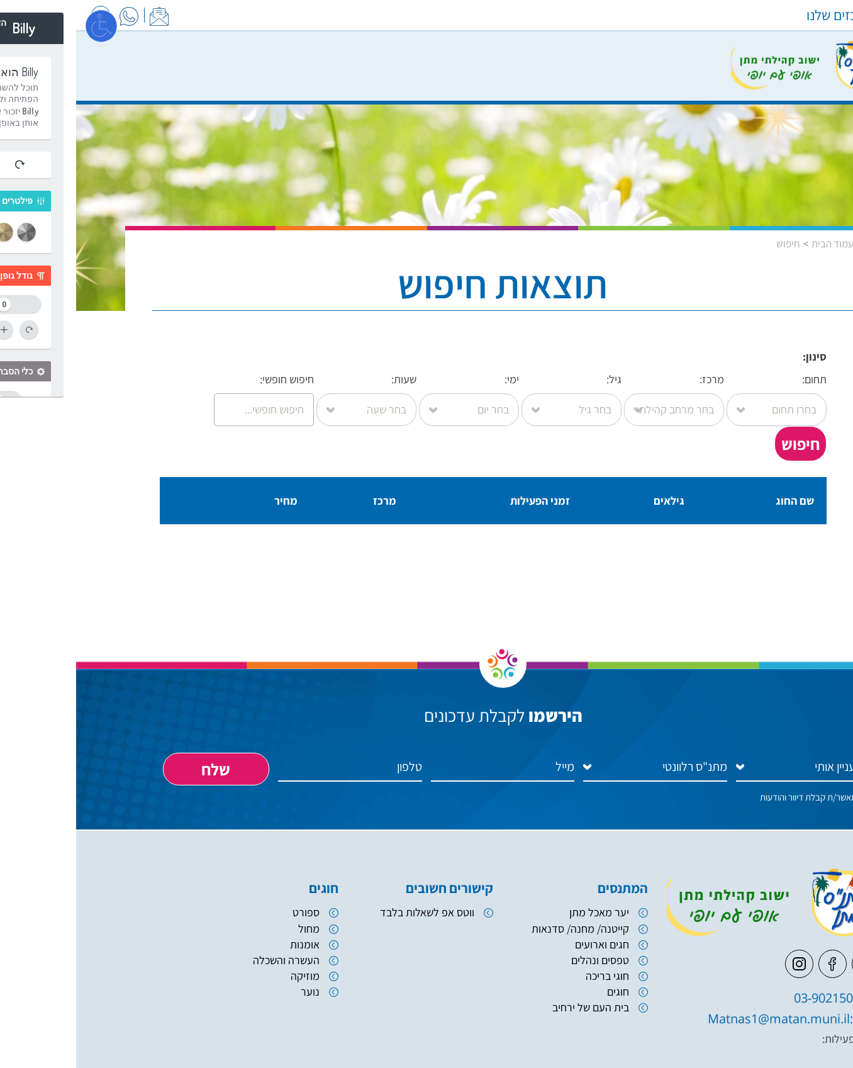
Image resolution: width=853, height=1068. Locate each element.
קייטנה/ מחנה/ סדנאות (504, 928)
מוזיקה (229, 976)
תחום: (700, 394)
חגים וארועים (526, 944)
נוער (234, 991)
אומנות (228, 944)
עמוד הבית (756, 243)
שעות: (290, 394)
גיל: (495, 394)
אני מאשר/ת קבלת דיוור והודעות (738, 797)
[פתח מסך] (25, 25)
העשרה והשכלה (210, 960)
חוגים (542, 991)
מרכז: (598, 394)
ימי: (393, 394)
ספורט (229, 912)
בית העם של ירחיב (514, 1007)
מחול (232, 928)
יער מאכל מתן (523, 912)
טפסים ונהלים (524, 960)
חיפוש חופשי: (188, 394)
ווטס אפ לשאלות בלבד (351, 912)
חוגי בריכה (531, 976)
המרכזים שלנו (767, 15)
